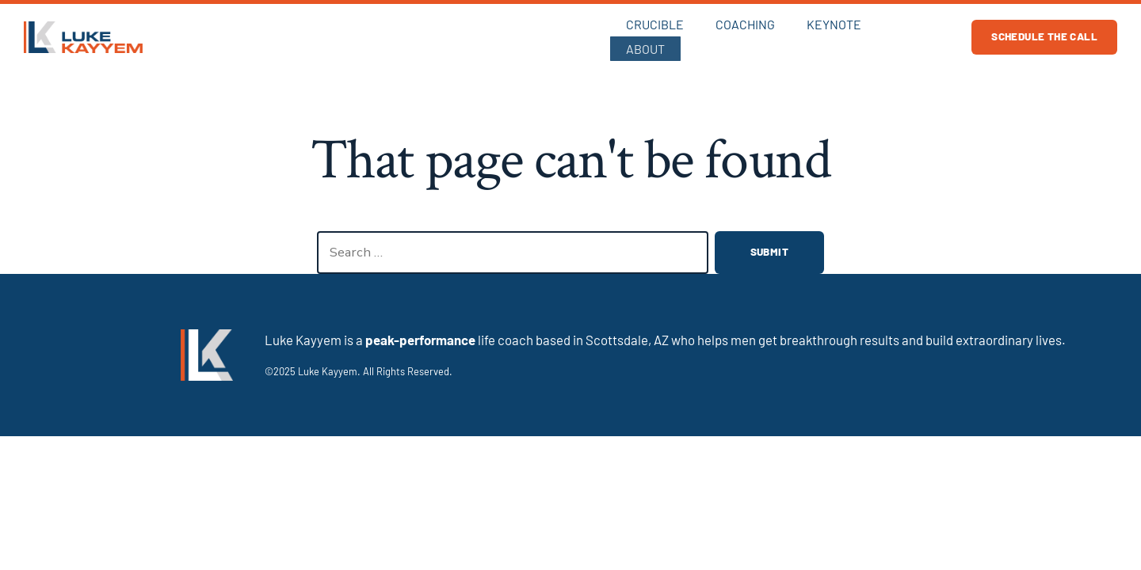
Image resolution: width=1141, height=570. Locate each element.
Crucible (653, 35)
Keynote (832, 35)
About (911, 35)
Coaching (743, 35)
